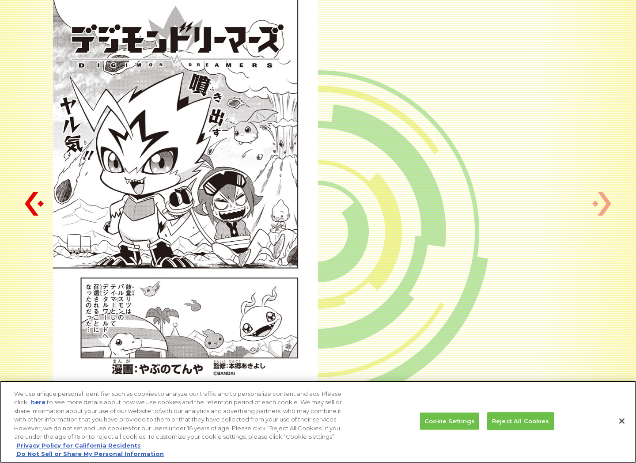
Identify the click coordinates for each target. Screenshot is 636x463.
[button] (34, 204)
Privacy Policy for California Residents (78, 446)
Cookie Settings (449, 422)
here (38, 403)
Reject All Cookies (520, 422)
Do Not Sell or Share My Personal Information (90, 455)
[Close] (622, 422)
